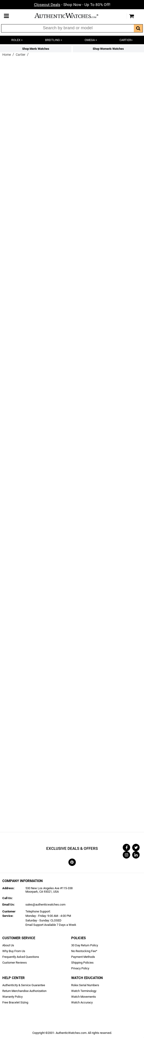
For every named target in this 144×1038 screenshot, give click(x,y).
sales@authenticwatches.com (45, 904)
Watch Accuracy (82, 1002)
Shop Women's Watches (108, 48)
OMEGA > (91, 40)
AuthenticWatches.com (71, 15)
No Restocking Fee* (84, 951)
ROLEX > (17, 40)
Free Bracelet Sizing (15, 1002)
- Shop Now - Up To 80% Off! (72, 4)
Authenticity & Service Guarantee (23, 985)
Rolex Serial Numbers (85, 985)
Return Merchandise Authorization (24, 991)
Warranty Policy (12, 996)
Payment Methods (83, 957)
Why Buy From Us (13, 951)
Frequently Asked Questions (20, 957)
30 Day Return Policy (84, 945)
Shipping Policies (82, 962)
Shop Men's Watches (35, 48)
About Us (8, 945)
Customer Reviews (14, 962)
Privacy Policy (80, 968)
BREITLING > (53, 40)
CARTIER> (126, 40)
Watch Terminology (83, 991)
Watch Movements (83, 996)
